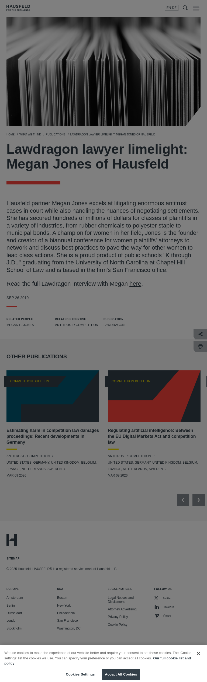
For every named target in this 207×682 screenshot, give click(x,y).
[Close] (198, 657)
